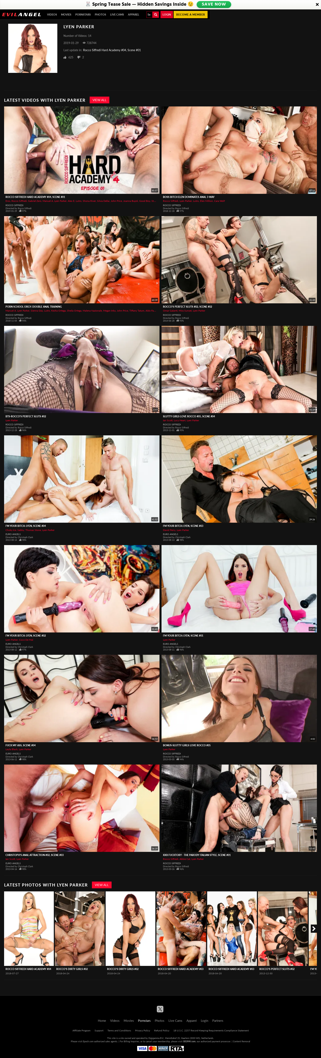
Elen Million (206, 200)
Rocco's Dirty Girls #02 (72, 969)
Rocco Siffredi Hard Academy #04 (28, 969)
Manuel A (48, 200)
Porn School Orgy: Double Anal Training (34, 306)
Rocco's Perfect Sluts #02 (277, 969)
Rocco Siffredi (19, 200)
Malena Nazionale (92, 310)
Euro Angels (13, 534)
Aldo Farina (152, 310)
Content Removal (241, 1041)
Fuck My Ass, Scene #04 (21, 745)
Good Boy (144, 200)
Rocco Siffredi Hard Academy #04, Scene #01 (112, 50)
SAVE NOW (214, 4)
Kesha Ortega (58, 310)
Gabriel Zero (34, 200)
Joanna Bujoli (130, 200)
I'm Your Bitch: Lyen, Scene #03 (183, 525)
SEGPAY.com (189, 1041)
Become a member (190, 14)
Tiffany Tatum (136, 310)
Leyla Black (12, 749)
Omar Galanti (170, 310)
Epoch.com (88, 1041)
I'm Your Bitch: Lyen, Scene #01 (183, 635)
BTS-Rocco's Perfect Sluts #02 (26, 416)
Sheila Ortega (74, 310)
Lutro (78, 200)
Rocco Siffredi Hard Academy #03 (180, 969)
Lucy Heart (179, 420)
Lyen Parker (60, 200)
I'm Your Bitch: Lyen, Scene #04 (26, 525)
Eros (8, 200)
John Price (116, 200)
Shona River (89, 200)
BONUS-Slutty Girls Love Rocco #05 (187, 745)
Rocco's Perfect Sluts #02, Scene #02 (187, 306)
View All (99, 100)
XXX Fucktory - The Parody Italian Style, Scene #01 (197, 855)
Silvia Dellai (103, 200)
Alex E (71, 200)
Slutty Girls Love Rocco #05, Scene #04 (189, 416)
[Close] (317, 4)
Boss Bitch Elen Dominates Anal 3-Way (189, 197)
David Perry (169, 530)
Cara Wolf (219, 200)
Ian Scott (168, 420)
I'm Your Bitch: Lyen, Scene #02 (26, 635)
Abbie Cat (185, 858)
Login (167, 14)
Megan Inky (109, 310)
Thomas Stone (33, 530)
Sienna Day (37, 310)
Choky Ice (11, 530)
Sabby (20, 530)
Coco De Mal (26, 639)
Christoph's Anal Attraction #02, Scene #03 (35, 855)
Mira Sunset (185, 310)
